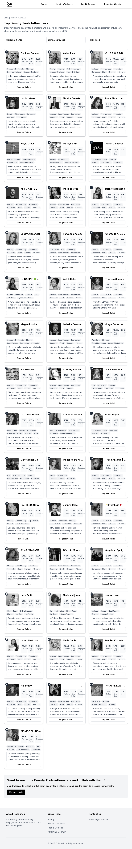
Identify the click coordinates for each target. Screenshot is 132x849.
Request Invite (16, 792)
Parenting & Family (56, 832)
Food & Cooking (55, 827)
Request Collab (24, 87)
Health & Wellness (56, 823)
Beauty (50, 819)
